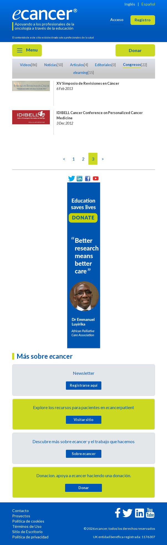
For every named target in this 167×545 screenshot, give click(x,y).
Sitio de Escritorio (27, 531)
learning (80, 72)
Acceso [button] (117, 19)
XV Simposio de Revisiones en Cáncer (87, 83)
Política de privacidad (30, 536)
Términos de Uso (27, 526)
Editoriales (103, 65)
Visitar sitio (83, 419)
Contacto (20, 510)
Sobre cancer (84, 453)
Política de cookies (28, 521)
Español (148, 4)
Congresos (132, 64)
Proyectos (21, 515)
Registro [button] (143, 19)
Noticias (50, 65)
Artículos (77, 65)
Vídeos (25, 65)
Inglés (129, 4)
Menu (27, 50)
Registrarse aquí (83, 385)
